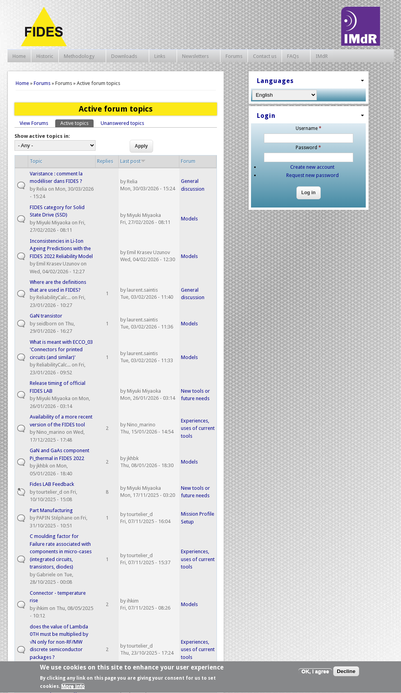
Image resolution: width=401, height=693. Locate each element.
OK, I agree (315, 673)
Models (189, 219)
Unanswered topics (122, 123)
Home (19, 56)
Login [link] (266, 115)
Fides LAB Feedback (52, 484)
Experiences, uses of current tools (198, 428)
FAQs (294, 56)
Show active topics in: (42, 136)
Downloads (125, 56)
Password (308, 147)
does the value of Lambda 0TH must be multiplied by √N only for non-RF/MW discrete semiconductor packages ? (59, 642)
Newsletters (197, 56)
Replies (105, 161)
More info (73, 688)
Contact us (264, 56)
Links (161, 56)
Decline (346, 673)
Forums (234, 56)
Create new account (312, 167)
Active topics (77, 122)
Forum (188, 161)
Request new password (312, 175)
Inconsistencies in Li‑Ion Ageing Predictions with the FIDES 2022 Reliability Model (61, 248)
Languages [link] (275, 81)
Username (309, 128)
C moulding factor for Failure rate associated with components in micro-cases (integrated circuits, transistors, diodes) (61, 551)
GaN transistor (46, 316)
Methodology (80, 56)
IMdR (322, 56)
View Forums (34, 123)
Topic (36, 161)
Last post (133, 161)
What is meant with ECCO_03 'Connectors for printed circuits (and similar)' (61, 349)
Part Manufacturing (51, 510)
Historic (44, 56)
